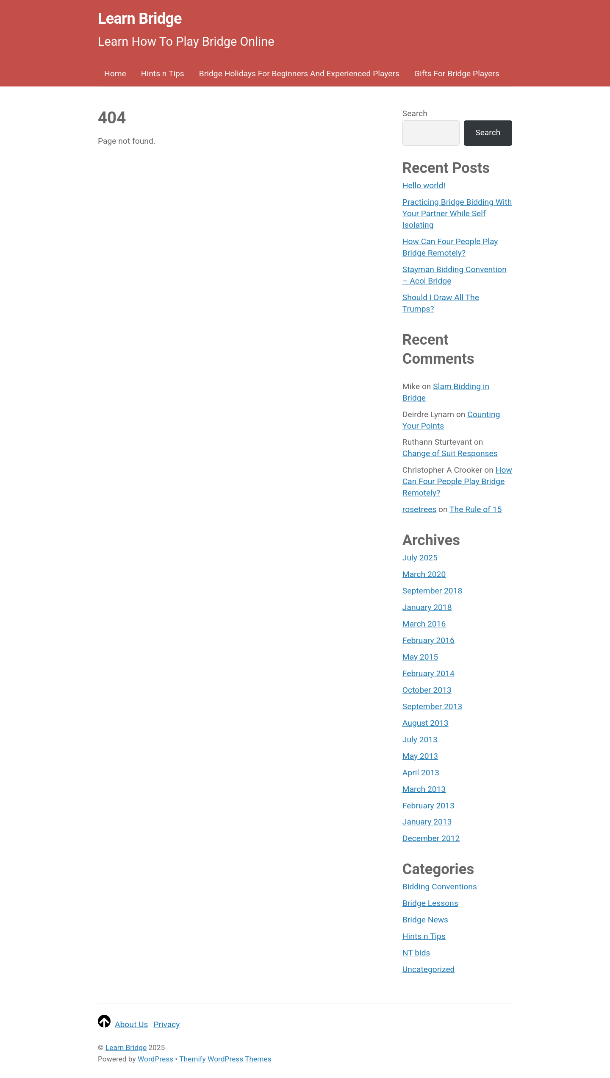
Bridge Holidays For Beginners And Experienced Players (299, 73)
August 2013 (425, 723)
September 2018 (432, 591)
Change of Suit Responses (450, 453)
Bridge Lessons (430, 903)
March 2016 (424, 624)
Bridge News (425, 920)
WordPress (155, 1059)
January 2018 (427, 607)
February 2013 (428, 806)
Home (115, 73)
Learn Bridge (126, 1047)
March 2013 (424, 789)
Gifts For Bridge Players (456, 73)
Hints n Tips (162, 73)
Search (414, 113)
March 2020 (424, 574)
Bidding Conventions (439, 886)
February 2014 (428, 673)
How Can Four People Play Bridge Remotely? (457, 481)
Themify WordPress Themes (225, 1059)
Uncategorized (428, 969)
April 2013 (420, 772)
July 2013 (420, 739)
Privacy (166, 1024)
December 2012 (431, 838)
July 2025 (420, 558)
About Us (131, 1024)
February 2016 (428, 640)
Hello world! (424, 185)
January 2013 (427, 822)
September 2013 (432, 706)
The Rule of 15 (475, 509)
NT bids (416, 953)
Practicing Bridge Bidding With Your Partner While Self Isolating (457, 213)
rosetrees (419, 509)
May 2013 (420, 756)
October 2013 (427, 690)
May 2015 (420, 657)
